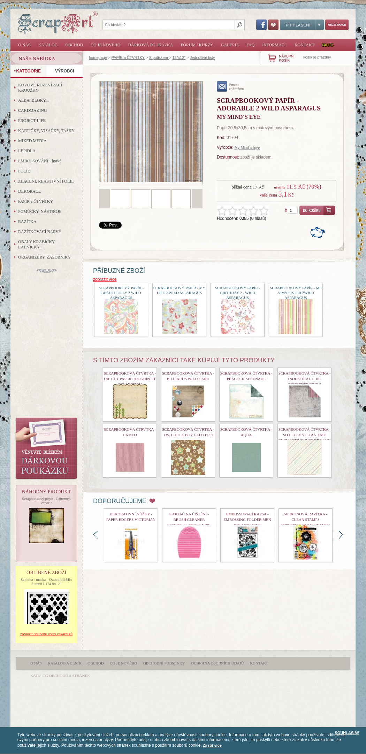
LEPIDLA (27, 150)
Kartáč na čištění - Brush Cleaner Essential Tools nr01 (189, 519)
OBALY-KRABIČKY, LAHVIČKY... (36, 244)
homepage (98, 57)
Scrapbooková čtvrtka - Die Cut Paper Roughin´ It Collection (130, 378)
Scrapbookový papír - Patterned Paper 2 (46, 501)
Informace (274, 45)
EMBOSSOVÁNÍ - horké (39, 161)
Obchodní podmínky (164, 663)
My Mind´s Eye (247, 147)
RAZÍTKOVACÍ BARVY (40, 231)
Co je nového (105, 45)
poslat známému (230, 86)
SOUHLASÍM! (347, 733)
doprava (341, 535)
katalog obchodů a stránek (60, 676)
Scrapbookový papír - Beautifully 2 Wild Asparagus (121, 293)
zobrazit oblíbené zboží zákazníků (46, 634)
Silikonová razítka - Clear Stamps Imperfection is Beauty (305, 519)
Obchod (74, 45)
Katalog (48, 45)
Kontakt (304, 45)
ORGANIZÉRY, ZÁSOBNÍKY (44, 257)
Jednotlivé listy (202, 57)
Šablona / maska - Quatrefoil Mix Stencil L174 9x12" (46, 581)
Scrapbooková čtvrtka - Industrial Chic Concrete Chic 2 (305, 378)
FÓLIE (24, 171)
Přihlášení (302, 25)
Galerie (230, 45)
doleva (95, 535)
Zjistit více (212, 745)
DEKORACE (29, 191)
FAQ (250, 45)
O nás (24, 45)
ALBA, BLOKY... (33, 100)
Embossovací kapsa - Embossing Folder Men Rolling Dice (247, 519)
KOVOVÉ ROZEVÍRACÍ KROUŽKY (40, 88)
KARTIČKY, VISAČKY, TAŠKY (46, 130)
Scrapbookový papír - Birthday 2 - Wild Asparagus (237, 293)
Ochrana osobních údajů (217, 663)
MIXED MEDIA (32, 140)
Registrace (337, 25)
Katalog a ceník (65, 663)
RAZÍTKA (27, 221)
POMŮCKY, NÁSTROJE (39, 211)
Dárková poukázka (150, 45)
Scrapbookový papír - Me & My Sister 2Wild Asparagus (295, 293)
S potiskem (159, 57)
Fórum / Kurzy (197, 45)
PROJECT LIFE (32, 120)
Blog (328, 45)
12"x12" (178, 57)
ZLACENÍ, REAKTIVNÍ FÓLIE (46, 181)
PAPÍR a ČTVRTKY (128, 57)
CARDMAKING (32, 110)
